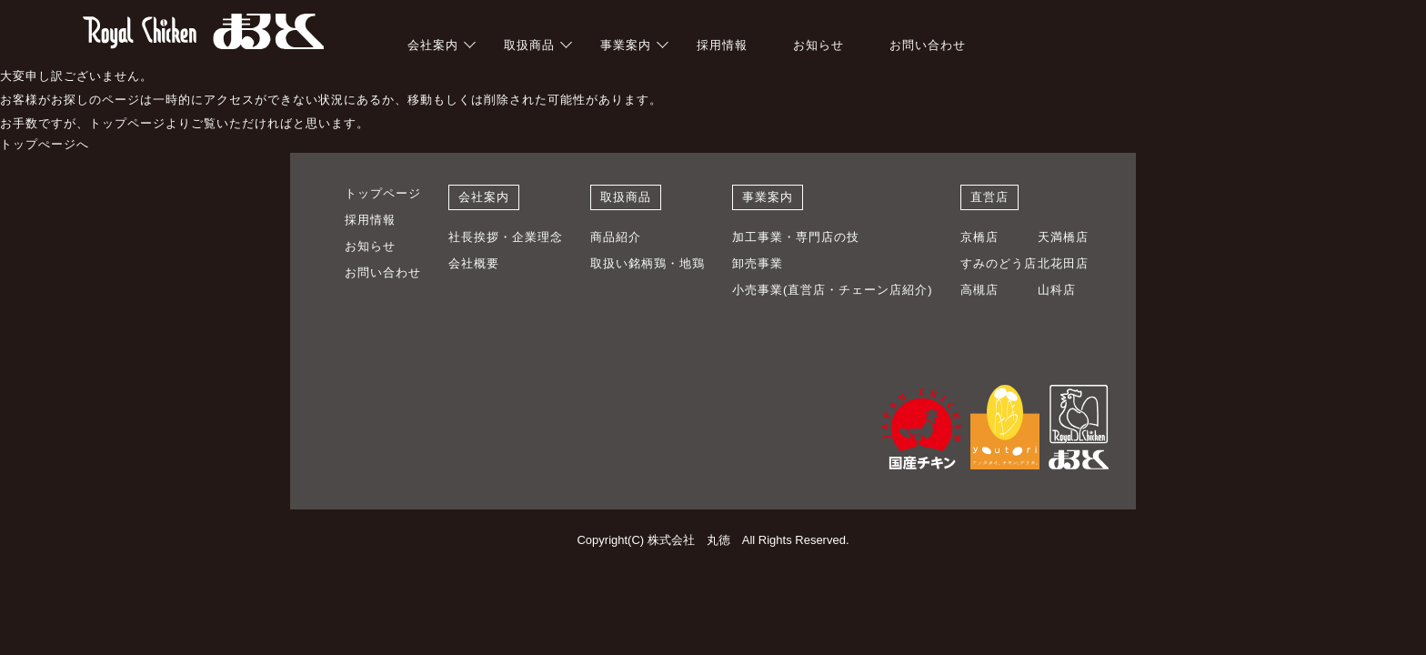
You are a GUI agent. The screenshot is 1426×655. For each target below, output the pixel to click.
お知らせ (818, 45)
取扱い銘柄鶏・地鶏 (647, 263)
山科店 (1057, 290)
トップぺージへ (44, 144)
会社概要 (473, 263)
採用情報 (722, 45)
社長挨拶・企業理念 (505, 237)
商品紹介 (615, 237)
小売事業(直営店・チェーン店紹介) (832, 290)
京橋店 (979, 237)
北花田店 (1063, 263)
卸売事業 (757, 263)
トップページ (383, 193)
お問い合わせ (927, 45)
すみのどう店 (998, 263)
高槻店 (979, 290)
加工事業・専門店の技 (795, 237)
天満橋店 (1063, 237)
